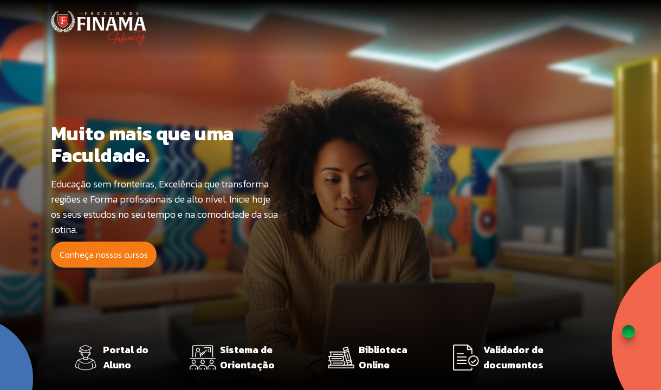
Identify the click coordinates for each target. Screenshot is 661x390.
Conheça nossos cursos (104, 254)
